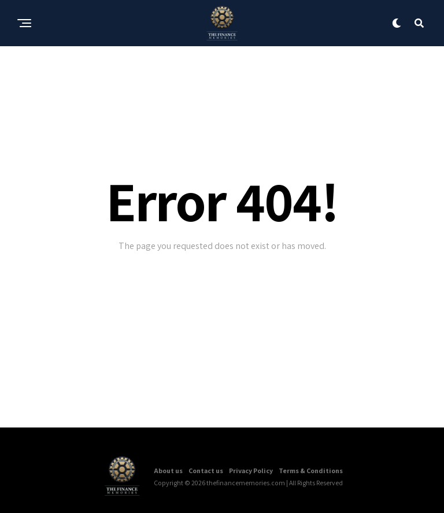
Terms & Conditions (311, 470)
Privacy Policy (251, 470)
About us (168, 470)
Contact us (205, 470)
